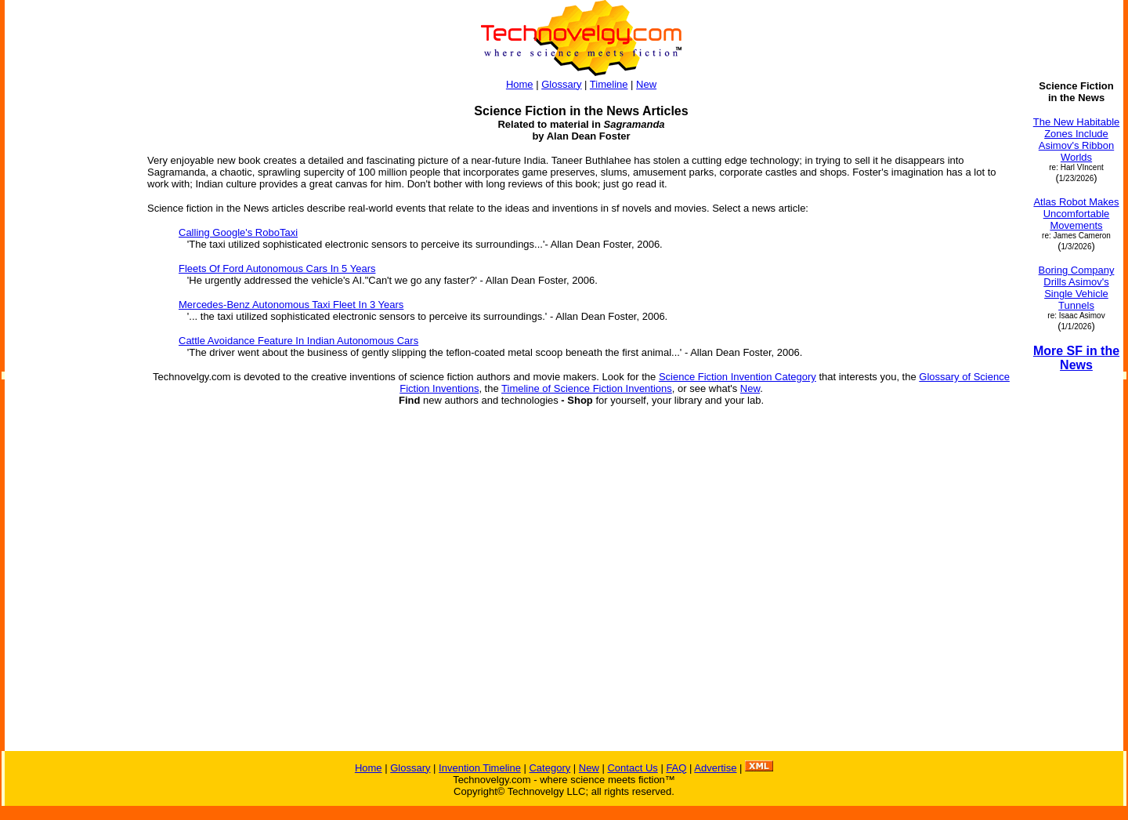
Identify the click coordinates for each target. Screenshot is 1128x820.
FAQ (676, 768)
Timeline (609, 84)
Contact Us (632, 768)
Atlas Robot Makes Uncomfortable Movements (1076, 213)
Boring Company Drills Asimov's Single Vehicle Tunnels (1077, 287)
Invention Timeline (480, 768)
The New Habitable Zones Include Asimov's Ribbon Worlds (1076, 139)
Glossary (561, 84)
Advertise (715, 768)
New (646, 84)
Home (519, 84)
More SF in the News (1076, 358)
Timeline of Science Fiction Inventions (586, 388)
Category (549, 768)
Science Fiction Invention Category (737, 377)
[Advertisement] (69, 516)
